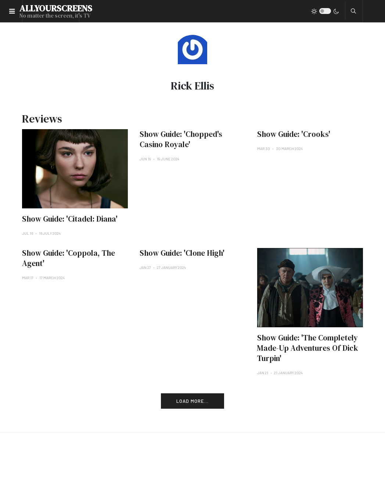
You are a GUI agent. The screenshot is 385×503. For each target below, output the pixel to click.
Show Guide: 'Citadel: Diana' (70, 219)
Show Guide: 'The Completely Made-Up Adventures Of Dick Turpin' (307, 348)
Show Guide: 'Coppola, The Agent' (68, 258)
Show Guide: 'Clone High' (182, 253)
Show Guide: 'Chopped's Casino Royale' (181, 139)
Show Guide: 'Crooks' (293, 134)
